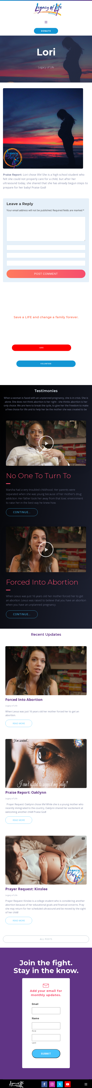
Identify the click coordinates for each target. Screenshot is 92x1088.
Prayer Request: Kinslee (26, 889)
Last (34, 1042)
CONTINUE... (22, 512)
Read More (19, 723)
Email (35, 1004)
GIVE (41, 348)
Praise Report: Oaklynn (25, 792)
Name (35, 1018)
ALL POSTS (46, 939)
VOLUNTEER (45, 364)
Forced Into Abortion (24, 699)
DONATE (46, 30)
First (34, 1031)
